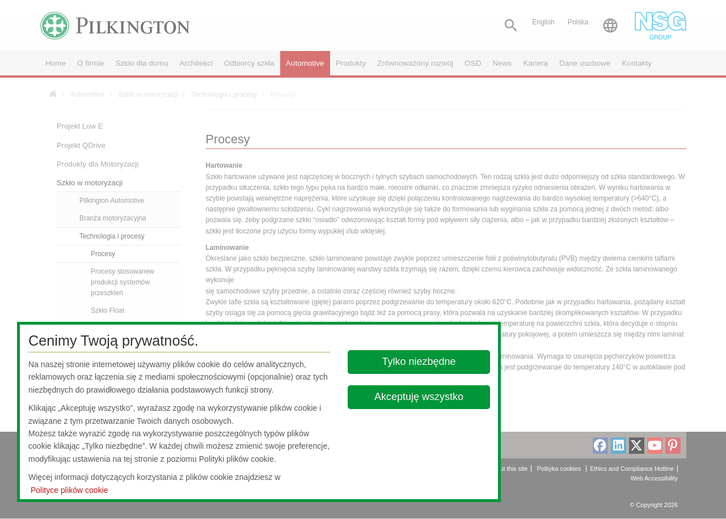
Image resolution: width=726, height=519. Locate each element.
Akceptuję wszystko (418, 396)
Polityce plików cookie (69, 490)
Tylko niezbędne (419, 361)
